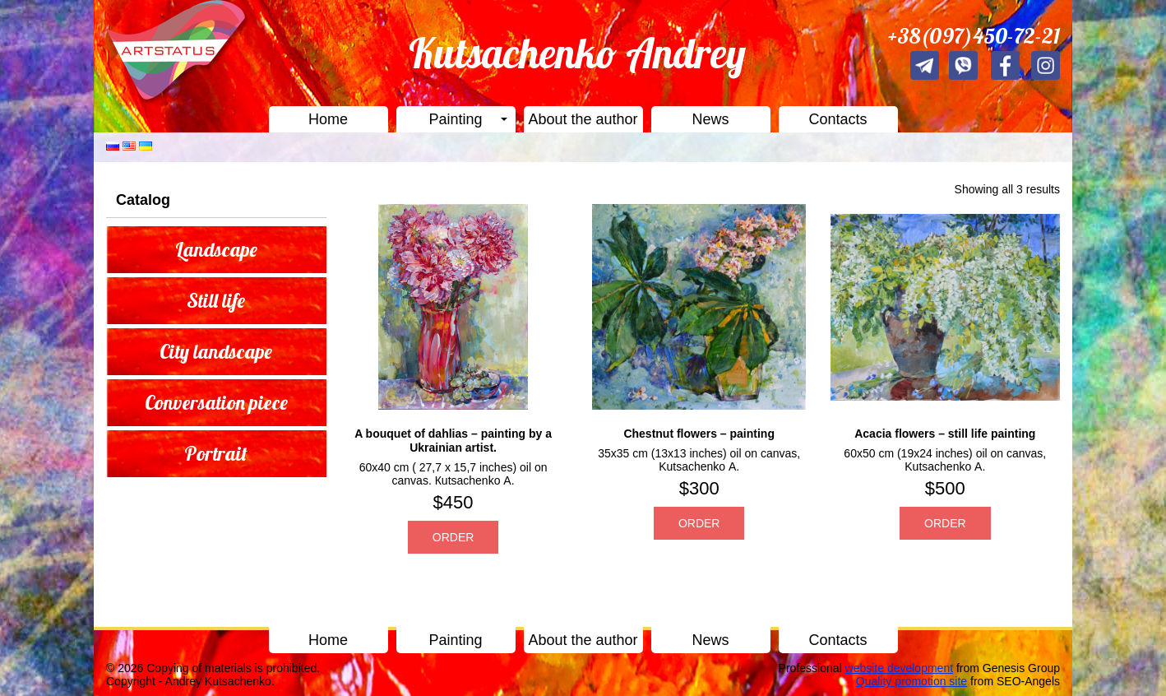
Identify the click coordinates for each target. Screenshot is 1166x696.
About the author (582, 119)
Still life (216, 300)
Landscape (216, 249)
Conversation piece (216, 402)
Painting (455, 119)
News (710, 119)
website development (899, 668)
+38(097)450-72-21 (974, 35)
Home (328, 119)
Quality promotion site (911, 681)
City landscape (216, 351)
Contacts (837, 119)
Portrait (216, 453)
